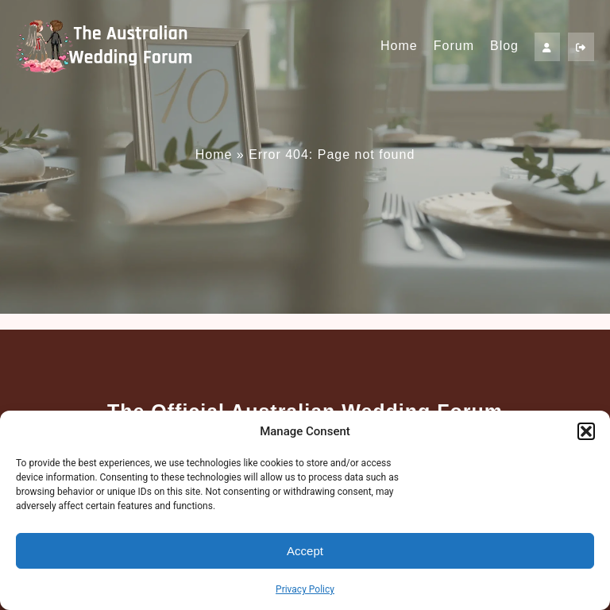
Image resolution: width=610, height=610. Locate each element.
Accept (305, 551)
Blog (504, 45)
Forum (454, 45)
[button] (586, 431)
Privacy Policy (305, 589)
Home (399, 45)
